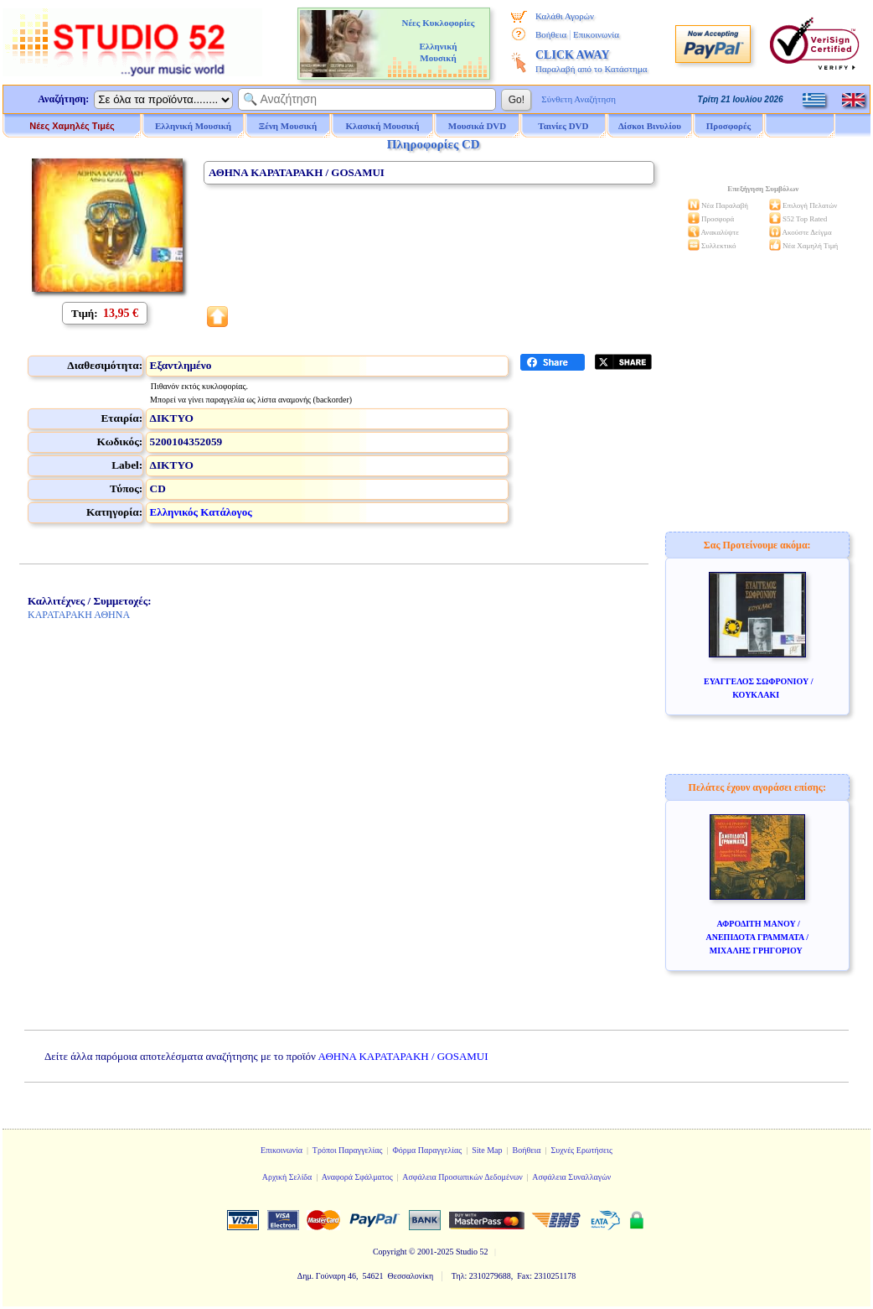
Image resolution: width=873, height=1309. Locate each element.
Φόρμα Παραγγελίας (427, 1150)
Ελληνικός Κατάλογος (201, 512)
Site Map (487, 1150)
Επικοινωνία (596, 34)
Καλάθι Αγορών (564, 16)
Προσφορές (729, 126)
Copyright (390, 1251)
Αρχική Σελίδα (287, 1177)
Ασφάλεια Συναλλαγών (571, 1177)
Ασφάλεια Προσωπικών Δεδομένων (462, 1177)
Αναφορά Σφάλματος (357, 1177)
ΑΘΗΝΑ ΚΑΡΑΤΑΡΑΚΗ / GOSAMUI (403, 1056)
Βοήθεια (550, 34)
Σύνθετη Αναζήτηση (578, 99)
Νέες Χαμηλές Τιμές (71, 126)
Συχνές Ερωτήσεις (581, 1150)
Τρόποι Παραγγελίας (348, 1150)
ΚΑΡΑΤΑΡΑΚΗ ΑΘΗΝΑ (79, 615)
